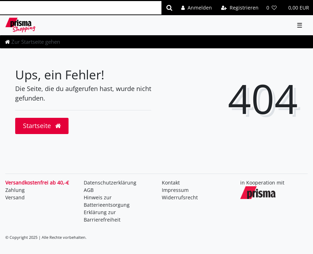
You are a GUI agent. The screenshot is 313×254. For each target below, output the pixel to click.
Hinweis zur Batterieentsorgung (107, 201)
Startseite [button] (42, 125)
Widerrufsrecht (180, 197)
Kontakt (171, 182)
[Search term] (80, 7)
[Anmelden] (196, 7)
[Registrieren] (239, 7)
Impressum (175, 190)
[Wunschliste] (271, 7)
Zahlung (15, 190)
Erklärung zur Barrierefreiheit (102, 216)
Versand (15, 197)
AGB (89, 190)
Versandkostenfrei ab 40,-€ (37, 182)
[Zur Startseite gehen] (32, 41)
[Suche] (169, 7)
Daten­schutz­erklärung (110, 182)
